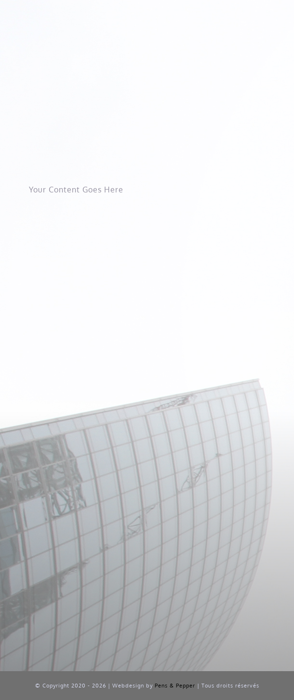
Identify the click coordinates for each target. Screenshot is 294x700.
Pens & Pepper (175, 685)
